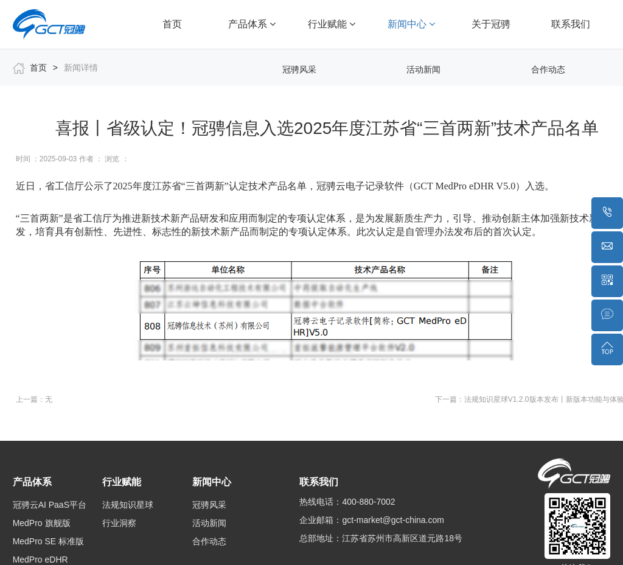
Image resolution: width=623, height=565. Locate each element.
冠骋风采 (299, 69)
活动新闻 (423, 69)
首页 (172, 24)
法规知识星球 (127, 505)
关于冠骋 (491, 24)
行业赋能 (331, 24)
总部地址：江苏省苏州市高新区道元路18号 (380, 538)
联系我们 (570, 24)
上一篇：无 (34, 399)
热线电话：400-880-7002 (347, 502)
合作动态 (548, 69)
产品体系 (252, 24)
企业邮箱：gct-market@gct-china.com (371, 520)
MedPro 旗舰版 (42, 523)
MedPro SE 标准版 (48, 541)
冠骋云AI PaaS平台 (49, 505)
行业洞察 (119, 523)
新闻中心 (411, 24)
